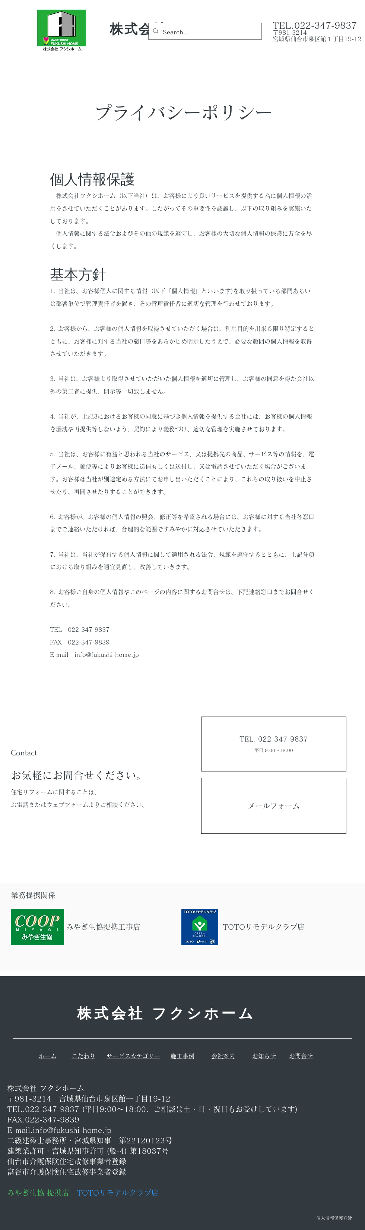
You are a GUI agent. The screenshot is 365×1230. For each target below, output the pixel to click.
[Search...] (204, 32)
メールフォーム (274, 806)
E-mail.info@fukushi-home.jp (59, 1130)
